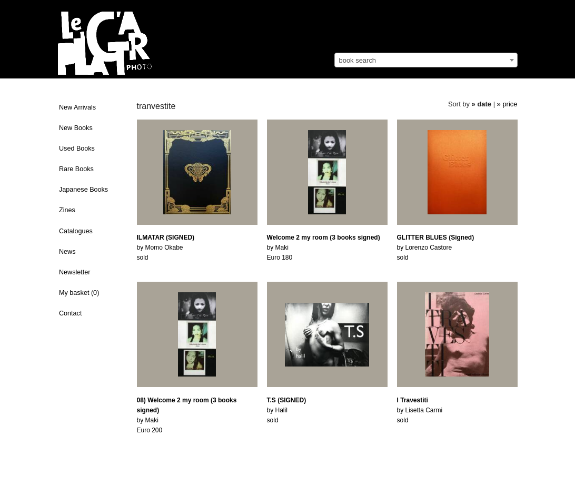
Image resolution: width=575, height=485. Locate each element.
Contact (70, 313)
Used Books (77, 148)
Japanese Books (83, 189)
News (67, 251)
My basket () (79, 292)
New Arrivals (77, 107)
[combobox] (426, 60)
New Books (76, 128)
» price (507, 104)
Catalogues (76, 231)
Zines (67, 210)
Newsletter (75, 272)
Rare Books (76, 169)
